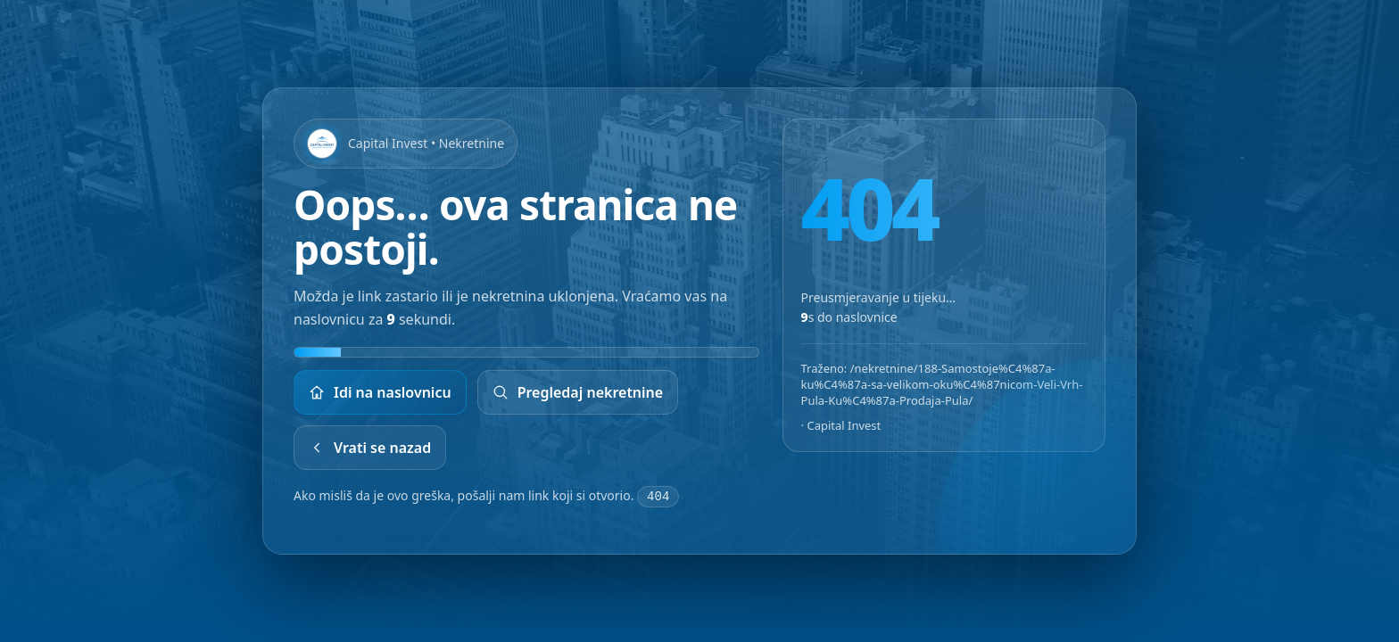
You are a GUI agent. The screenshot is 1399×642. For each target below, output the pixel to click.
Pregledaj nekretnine (578, 393)
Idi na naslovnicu (380, 393)
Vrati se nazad (370, 448)
